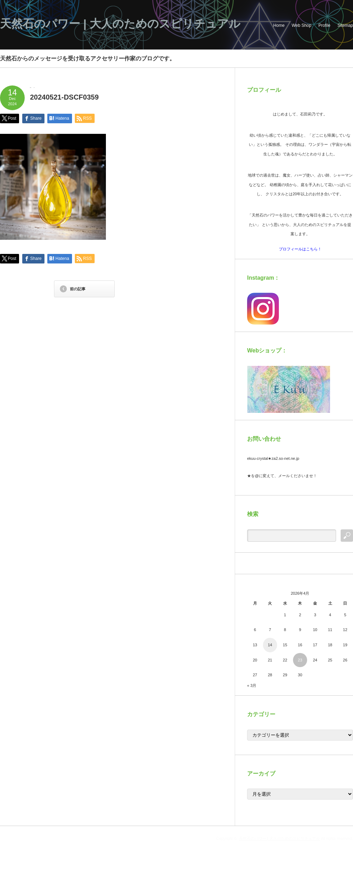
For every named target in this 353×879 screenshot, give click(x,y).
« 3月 (251, 685)
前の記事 (77, 289)
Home (279, 25)
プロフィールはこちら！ (300, 249)
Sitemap (345, 25)
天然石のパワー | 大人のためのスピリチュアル (120, 23)
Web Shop (301, 25)
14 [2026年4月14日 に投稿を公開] (270, 645)
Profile (324, 25)
